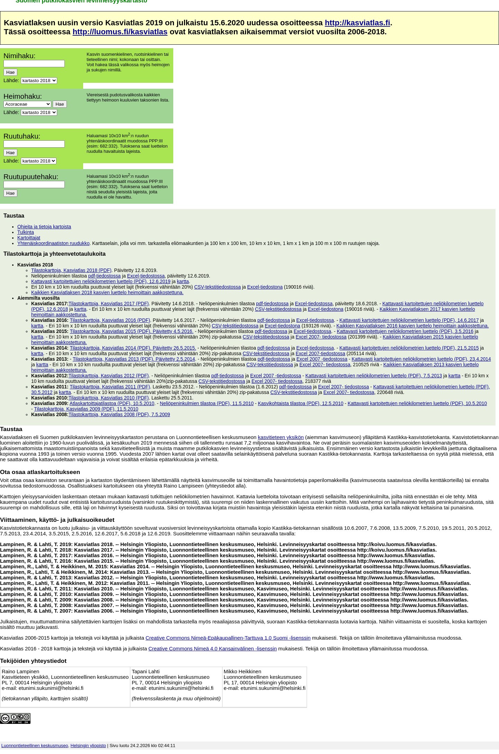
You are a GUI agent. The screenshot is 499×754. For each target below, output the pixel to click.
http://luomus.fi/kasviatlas (119, 31)
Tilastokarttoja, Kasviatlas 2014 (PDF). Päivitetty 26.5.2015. (133, 348)
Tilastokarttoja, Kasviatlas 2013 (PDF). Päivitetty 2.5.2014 (134, 359)
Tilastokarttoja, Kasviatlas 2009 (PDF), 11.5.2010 (86, 409)
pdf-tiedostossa (104, 276)
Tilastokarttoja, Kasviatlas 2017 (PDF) (109, 303)
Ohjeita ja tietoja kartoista (44, 226)
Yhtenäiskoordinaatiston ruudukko (53, 243)
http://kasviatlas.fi (357, 22)
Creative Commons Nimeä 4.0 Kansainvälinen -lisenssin (212, 648)
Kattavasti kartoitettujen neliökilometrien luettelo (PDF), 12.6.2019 (100, 281)
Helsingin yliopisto (88, 745)
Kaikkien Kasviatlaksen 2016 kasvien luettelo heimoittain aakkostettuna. (412, 325)
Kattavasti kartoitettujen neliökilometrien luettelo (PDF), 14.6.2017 (409, 320)
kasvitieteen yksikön (281, 437)
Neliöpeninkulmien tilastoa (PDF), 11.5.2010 (207, 403)
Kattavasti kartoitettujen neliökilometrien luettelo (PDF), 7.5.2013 (373, 375)
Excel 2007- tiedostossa (321, 337)
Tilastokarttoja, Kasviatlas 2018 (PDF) (71, 270)
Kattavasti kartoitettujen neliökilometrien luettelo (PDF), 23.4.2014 (421, 359)
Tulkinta (25, 232)
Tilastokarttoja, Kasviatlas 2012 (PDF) (109, 375)
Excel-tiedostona (264, 287)
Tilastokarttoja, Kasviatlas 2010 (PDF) (109, 398)
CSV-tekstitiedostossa (217, 287)
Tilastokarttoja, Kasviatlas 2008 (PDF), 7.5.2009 (119, 414)
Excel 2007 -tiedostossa (322, 359)
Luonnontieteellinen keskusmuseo (34, 745)
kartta (183, 281)
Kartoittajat (28, 237)
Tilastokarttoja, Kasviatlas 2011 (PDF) (110, 386)
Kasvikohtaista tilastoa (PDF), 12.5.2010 (300, 403)
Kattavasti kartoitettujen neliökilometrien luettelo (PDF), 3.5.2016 (405, 331)
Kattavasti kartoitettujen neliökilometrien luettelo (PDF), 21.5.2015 (409, 348)
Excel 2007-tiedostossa (320, 353)
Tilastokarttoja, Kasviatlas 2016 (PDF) (110, 320)
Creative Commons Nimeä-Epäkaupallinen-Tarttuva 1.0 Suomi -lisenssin (228, 638)
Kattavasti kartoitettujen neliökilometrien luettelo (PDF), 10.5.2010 (417, 403)
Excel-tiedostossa (146, 276)
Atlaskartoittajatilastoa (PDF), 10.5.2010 (112, 403)
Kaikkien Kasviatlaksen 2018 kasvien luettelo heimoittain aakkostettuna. (107, 292)
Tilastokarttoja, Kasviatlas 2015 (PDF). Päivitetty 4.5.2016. (131, 331)
